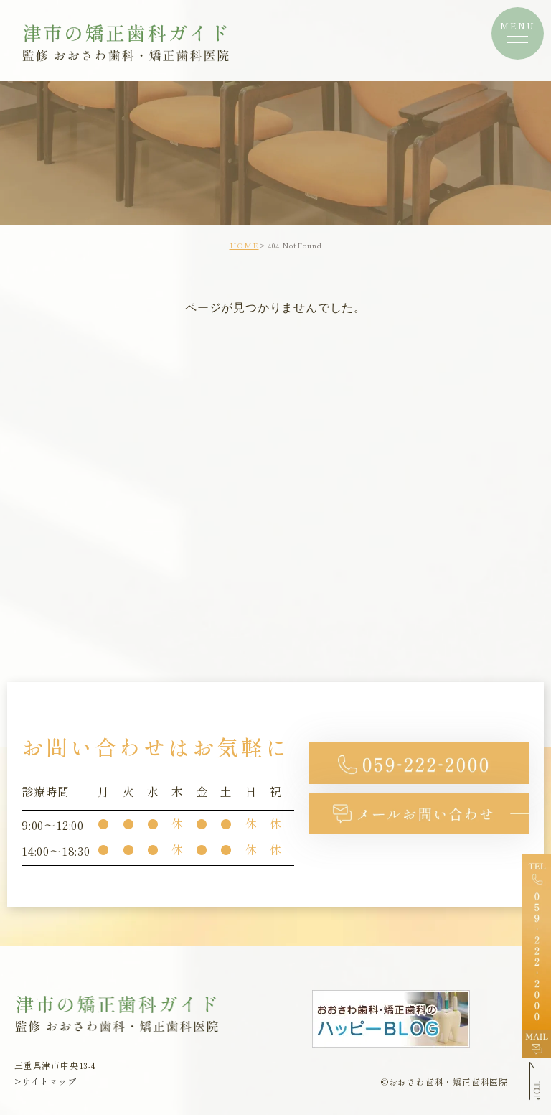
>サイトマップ (45, 1082)
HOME (244, 245)
